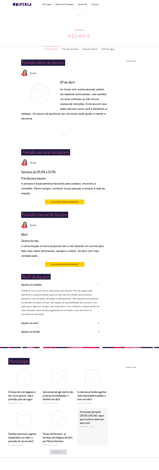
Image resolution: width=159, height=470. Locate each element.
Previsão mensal (90, 48)
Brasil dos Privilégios (65, 4)
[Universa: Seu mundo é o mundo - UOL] (22, 4)
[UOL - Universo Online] (33, 4)
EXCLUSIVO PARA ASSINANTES (65, 201)
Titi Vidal (33, 73)
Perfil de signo (108, 48)
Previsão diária (51, 48)
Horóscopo (79, 30)
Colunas (95, 4)
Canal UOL (82, 4)
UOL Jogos (47, 4)
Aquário (79, 36)
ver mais (58, 452)
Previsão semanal (70, 48)
